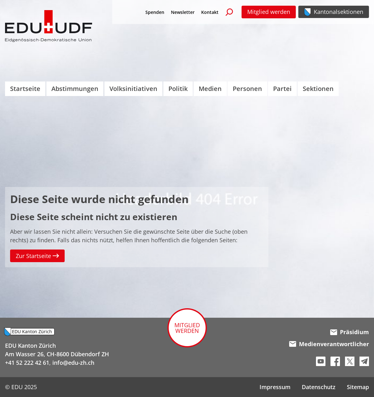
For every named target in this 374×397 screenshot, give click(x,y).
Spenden (154, 12)
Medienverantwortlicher (329, 344)
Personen (247, 88)
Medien (210, 88)
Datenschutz (319, 387)
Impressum (275, 387)
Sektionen (318, 88)
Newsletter (183, 12)
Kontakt (210, 12)
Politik (178, 88)
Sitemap (358, 387)
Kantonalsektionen (338, 11)
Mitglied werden (268, 11)
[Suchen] (229, 12)
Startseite (25, 88)
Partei (282, 88)
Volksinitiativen (133, 88)
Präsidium (349, 332)
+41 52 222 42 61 (27, 362)
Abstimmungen (74, 88)
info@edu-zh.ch (73, 362)
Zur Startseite (37, 256)
